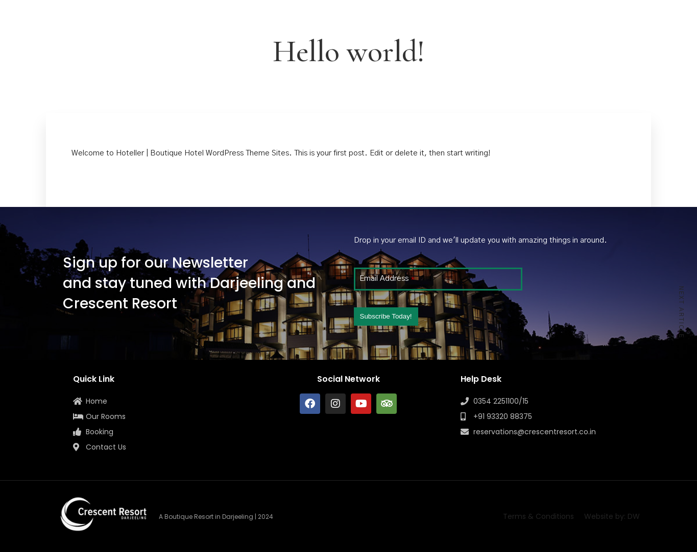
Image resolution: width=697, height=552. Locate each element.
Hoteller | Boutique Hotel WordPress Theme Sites (202, 153)
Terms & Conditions (538, 516)
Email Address (387, 278)
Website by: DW (612, 516)
